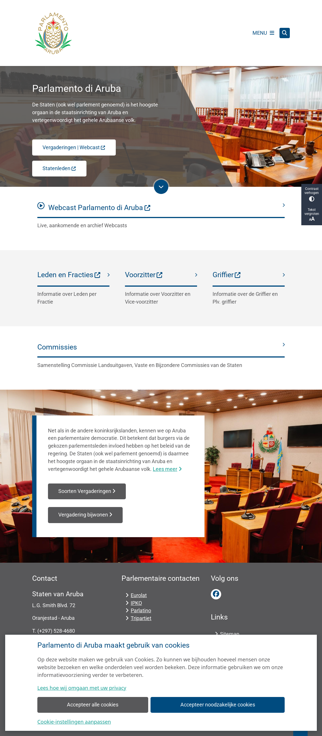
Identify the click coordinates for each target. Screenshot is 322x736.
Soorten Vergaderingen (86, 491)
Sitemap (229, 634)
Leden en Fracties (69, 275)
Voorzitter (144, 275)
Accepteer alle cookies (92, 705)
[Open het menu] (263, 33)
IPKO (136, 603)
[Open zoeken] (284, 33)
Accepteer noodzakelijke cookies (217, 705)
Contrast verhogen (311, 194)
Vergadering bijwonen (85, 515)
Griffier (227, 275)
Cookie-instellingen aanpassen (74, 721)
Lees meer (167, 469)
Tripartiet (141, 618)
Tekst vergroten (311, 215)
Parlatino (141, 610)
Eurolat (139, 595)
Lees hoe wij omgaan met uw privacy (81, 687)
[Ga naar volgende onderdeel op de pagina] (161, 187)
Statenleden (59, 168)
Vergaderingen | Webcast (74, 147)
